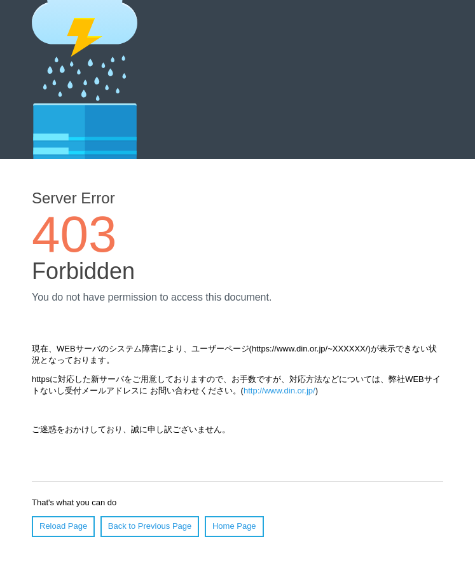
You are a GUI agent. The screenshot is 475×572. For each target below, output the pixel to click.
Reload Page (63, 526)
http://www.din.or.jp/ (279, 390)
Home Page (234, 526)
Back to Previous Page (150, 526)
